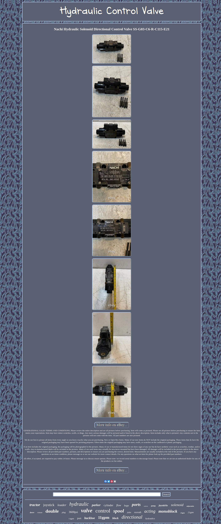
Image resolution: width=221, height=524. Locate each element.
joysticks (163, 505)
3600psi (73, 512)
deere (32, 512)
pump (153, 506)
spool (118, 511)
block (115, 518)
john (129, 512)
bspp (126, 505)
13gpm (71, 518)
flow (118, 505)
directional (132, 517)
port (79, 518)
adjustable (190, 506)
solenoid (177, 505)
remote (39, 512)
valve (86, 511)
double (52, 511)
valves (146, 506)
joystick (48, 505)
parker (96, 505)
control (102, 511)
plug (64, 512)
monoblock (168, 511)
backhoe (89, 518)
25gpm (182, 513)
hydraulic (79, 504)
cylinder (108, 505)
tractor (34, 505)
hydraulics (150, 518)
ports (136, 504)
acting (149, 511)
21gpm (191, 512)
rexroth (137, 512)
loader (61, 505)
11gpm (103, 517)
